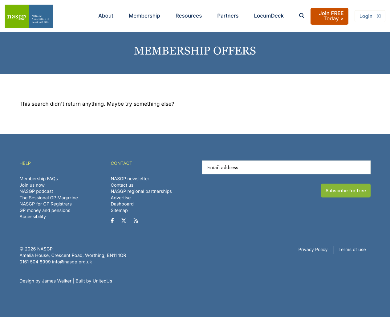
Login (366, 16)
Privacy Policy (313, 249)
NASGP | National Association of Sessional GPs (29, 16)
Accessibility (32, 216)
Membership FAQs (38, 178)
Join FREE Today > (331, 16)
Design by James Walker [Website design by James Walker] (45, 281)
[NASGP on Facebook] (115, 220)
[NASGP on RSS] (138, 220)
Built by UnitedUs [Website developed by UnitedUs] (93, 281)
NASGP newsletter (130, 178)
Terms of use (352, 249)
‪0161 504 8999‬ (35, 262)
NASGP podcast (36, 191)
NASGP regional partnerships (141, 191)
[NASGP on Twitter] (126, 220)
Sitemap (119, 210)
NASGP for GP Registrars (45, 204)
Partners (227, 16)
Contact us (122, 185)
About (105, 16)
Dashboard (122, 204)
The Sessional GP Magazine (48, 198)
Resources (189, 16)
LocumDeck (269, 16)
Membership (144, 16)
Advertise (121, 198)
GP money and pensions (44, 210)
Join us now (32, 185)
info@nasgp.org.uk (72, 262)
